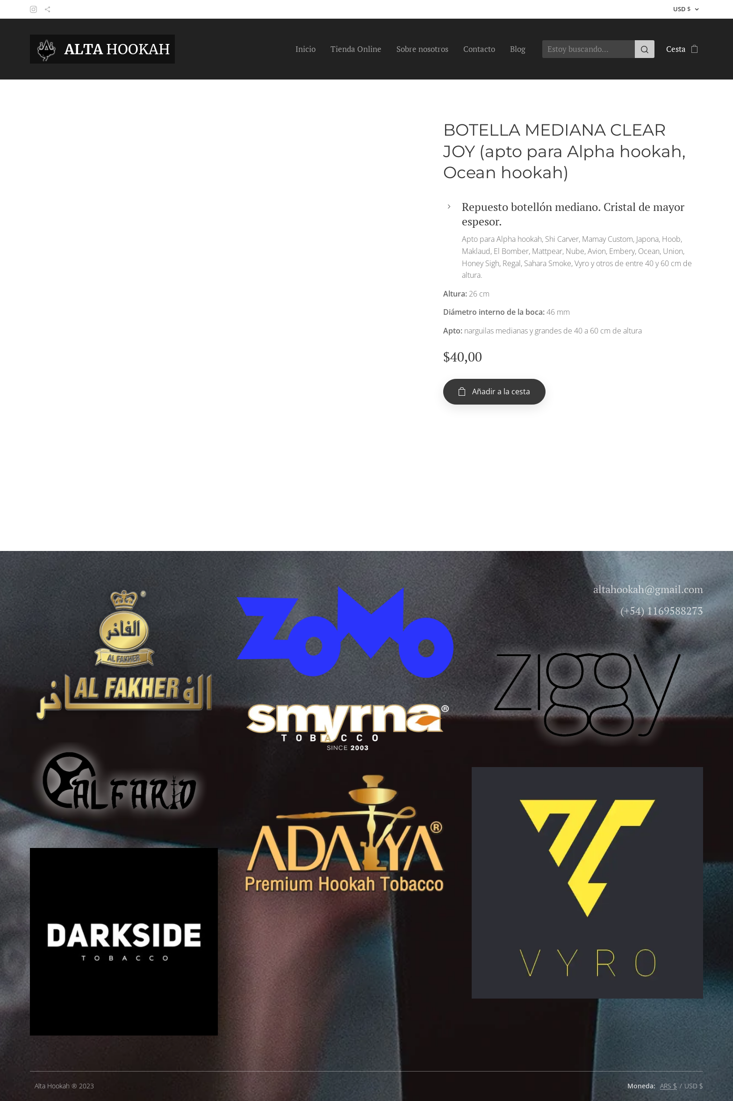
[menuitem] (308, 49)
